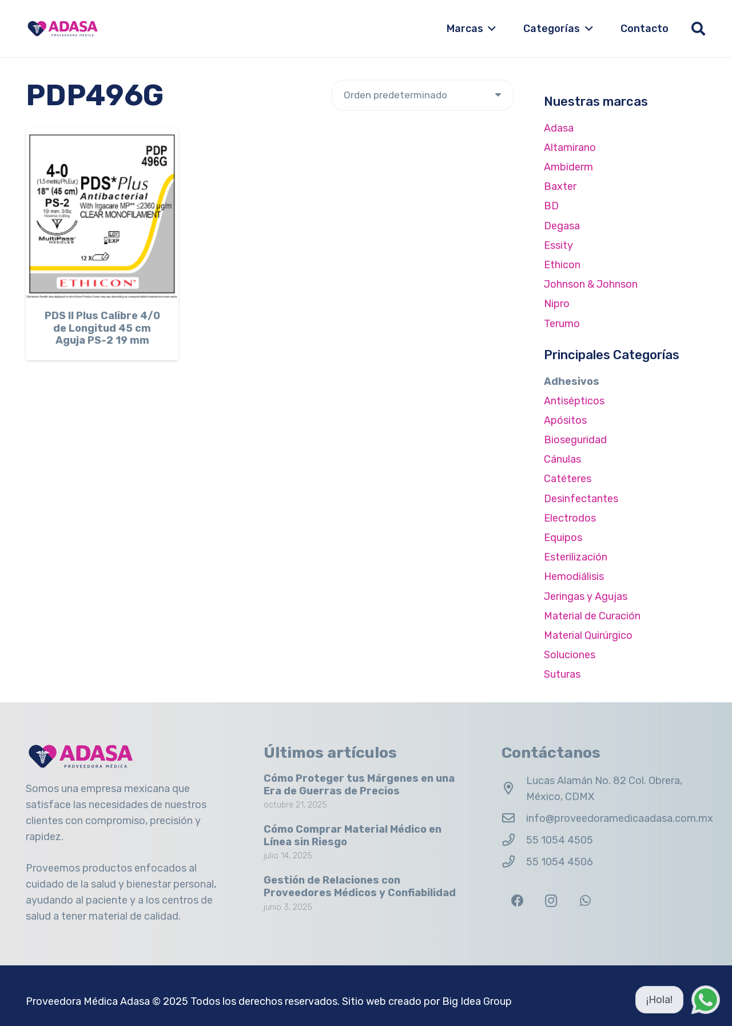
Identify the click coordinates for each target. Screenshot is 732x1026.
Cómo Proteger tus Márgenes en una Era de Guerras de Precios (359, 784)
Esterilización (575, 557)
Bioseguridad (575, 440)
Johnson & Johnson (591, 284)
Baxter (560, 186)
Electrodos (570, 518)
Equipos (563, 537)
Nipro (557, 303)
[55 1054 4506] (514, 862)
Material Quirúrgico (588, 635)
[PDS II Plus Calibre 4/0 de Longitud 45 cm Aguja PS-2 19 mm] (102, 214)
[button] (489, 28)
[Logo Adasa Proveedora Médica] (63, 28)
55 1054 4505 (559, 840)
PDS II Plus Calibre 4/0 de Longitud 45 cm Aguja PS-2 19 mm (102, 328)
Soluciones (569, 655)
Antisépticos (574, 401)
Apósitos (565, 420)
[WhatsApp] (585, 901)
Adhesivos (571, 381)
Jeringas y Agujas (585, 596)
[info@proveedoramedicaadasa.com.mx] (514, 818)
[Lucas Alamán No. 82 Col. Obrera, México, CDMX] (514, 788)
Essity (558, 245)
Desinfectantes (581, 498)
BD (551, 206)
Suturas (562, 674)
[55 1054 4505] (514, 840)
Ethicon (562, 265)
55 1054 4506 (559, 862)
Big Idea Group (477, 1001)
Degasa (562, 226)
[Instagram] (551, 901)
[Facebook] (517, 901)
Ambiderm (568, 167)
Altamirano (570, 147)
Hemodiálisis (574, 576)
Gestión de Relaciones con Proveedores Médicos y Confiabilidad (360, 886)
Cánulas (562, 459)
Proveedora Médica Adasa (88, 1001)
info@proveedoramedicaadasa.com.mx (619, 818)
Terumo (562, 323)
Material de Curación (592, 616)
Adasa (559, 128)
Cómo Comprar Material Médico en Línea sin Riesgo (352, 835)
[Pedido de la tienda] (422, 95)
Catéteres (567, 478)
